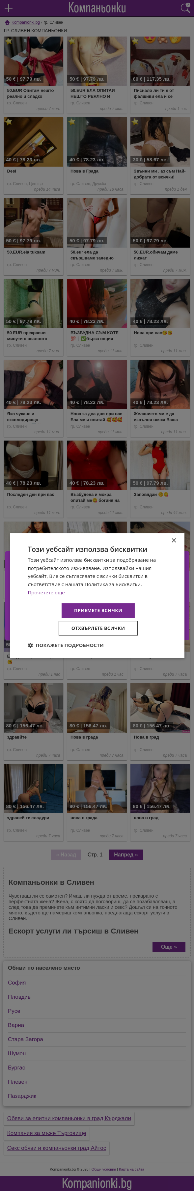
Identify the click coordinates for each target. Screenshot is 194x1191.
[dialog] (97, 595)
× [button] (173, 540)
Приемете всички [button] (98, 610)
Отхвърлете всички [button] (98, 628)
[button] (66, 645)
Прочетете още (46, 592)
